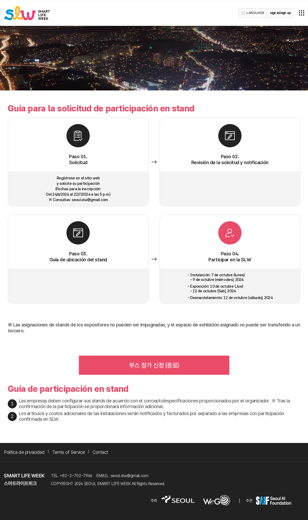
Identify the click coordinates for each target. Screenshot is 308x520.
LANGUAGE (255, 13)
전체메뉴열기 (301, 13)
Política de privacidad (24, 452)
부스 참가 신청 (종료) (154, 365)
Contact (100, 452)
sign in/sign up (280, 13)
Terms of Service (68, 452)
